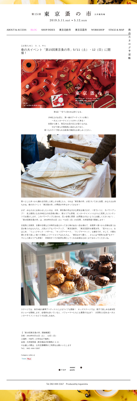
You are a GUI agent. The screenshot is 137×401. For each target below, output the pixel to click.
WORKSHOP (97, 29)
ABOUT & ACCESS (16, 29)
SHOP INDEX (48, 29)
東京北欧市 (65, 29)
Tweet (24, 359)
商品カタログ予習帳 (129, 43)
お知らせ (32, 355)
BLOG (34, 29)
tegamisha (83, 384)
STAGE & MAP (116, 29)
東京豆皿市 (81, 29)
